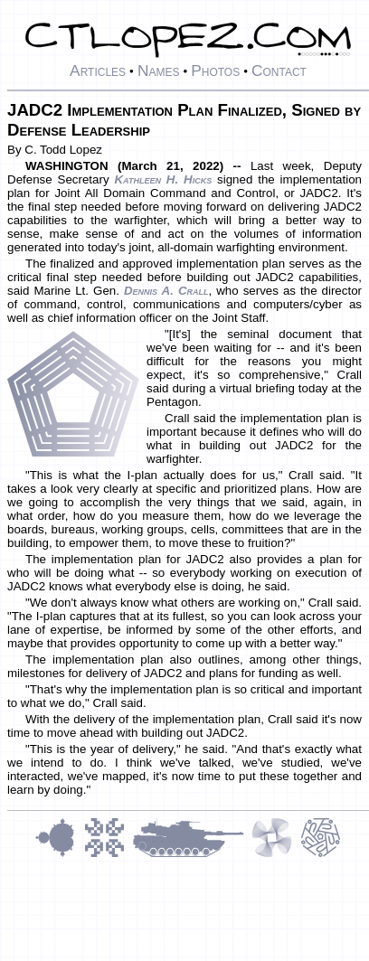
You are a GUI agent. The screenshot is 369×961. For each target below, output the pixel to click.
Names (158, 70)
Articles (98, 70)
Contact (279, 70)
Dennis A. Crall (166, 290)
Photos (215, 70)
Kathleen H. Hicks (163, 179)
